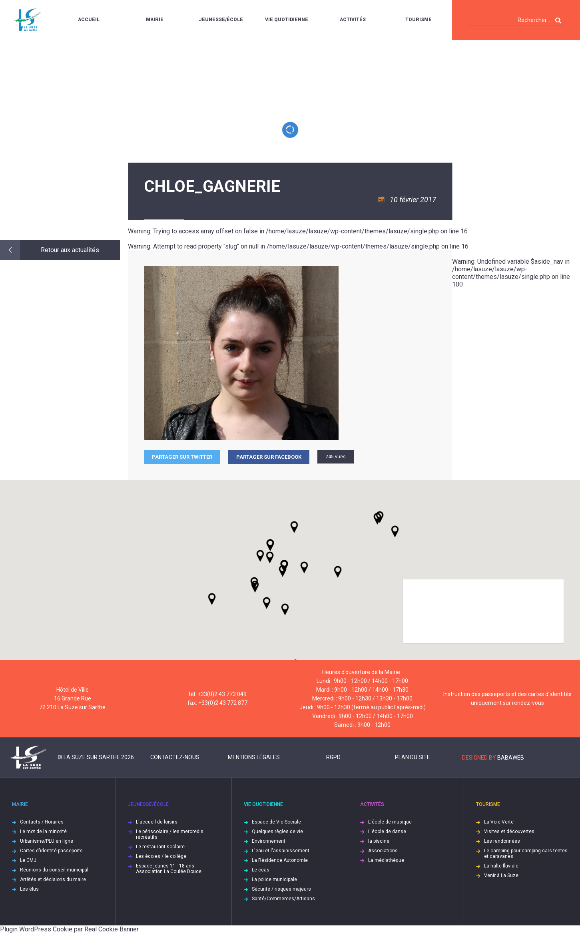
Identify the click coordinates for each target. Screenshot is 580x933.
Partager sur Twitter (182, 457)
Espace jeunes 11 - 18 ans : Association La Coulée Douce (168, 868)
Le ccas (260, 870)
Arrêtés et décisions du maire (53, 879)
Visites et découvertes (509, 831)
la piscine (378, 841)
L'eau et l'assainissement (280, 850)
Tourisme (418, 19)
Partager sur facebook (268, 457)
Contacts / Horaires (42, 822)
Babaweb (510, 757)
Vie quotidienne (286, 19)
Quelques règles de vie (277, 831)
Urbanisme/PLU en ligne (46, 841)
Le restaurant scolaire (160, 846)
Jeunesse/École (221, 19)
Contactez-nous (174, 757)
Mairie (154, 19)
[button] (304, 567)
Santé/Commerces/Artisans (283, 898)
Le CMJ (28, 860)
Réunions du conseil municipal (54, 870)
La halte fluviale (501, 866)
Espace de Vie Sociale (276, 822)
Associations (383, 850)
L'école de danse (387, 831)
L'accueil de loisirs (156, 822)
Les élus (29, 889)
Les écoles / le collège (161, 856)
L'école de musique (390, 822)
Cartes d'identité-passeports (51, 850)
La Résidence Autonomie (280, 860)
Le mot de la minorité (43, 831)
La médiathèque (386, 860)
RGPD (333, 757)
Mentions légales (254, 757)
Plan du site (412, 757)
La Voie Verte (499, 822)
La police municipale (274, 879)
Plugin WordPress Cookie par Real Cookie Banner (69, 929)
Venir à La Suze (501, 875)
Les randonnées (502, 841)
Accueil (89, 19)
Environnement (268, 841)
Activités (353, 19)
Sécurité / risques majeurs (281, 889)
